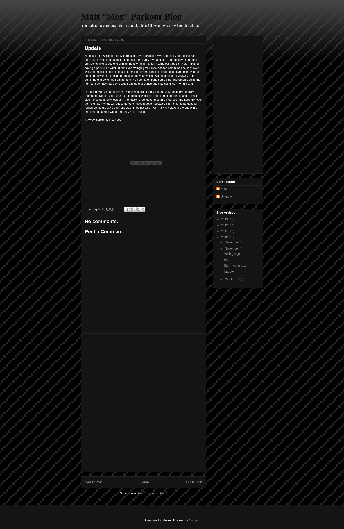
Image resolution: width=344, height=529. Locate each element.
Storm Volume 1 (235, 265)
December (232, 242)
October (230, 279)
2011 (225, 231)
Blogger (193, 520)
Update (229, 271)
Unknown (227, 196)
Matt (224, 188)
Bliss (227, 259)
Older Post (194, 482)
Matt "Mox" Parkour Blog (131, 16)
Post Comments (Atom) (152, 493)
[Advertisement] (143, 402)
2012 (225, 225)
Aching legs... (233, 254)
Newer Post (93, 482)
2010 (225, 237)
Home (144, 482)
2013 (225, 219)
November (232, 248)
